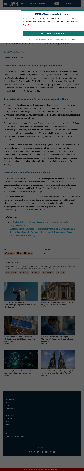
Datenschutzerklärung (41, 39)
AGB (54, 39)
